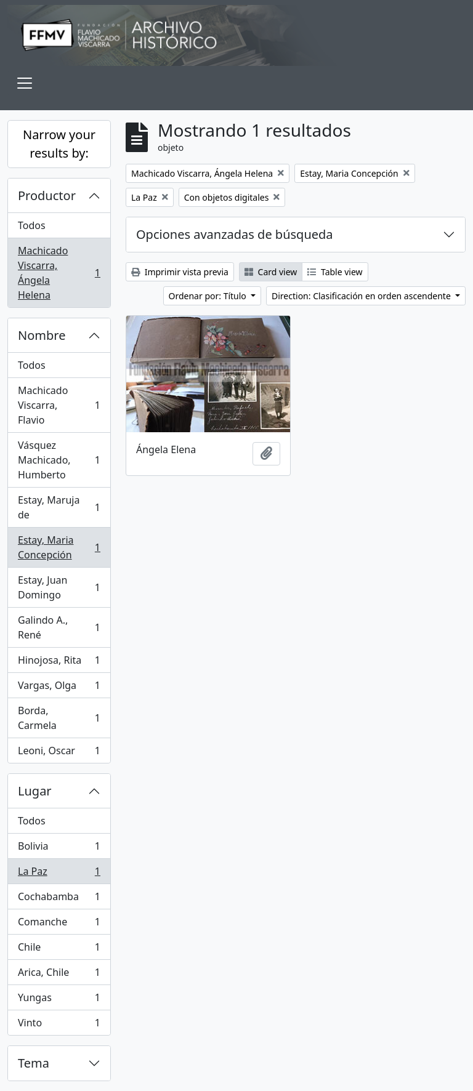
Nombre (41, 335)
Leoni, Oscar (58, 753)
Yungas (58, 1000)
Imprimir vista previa (179, 272)
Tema (33, 1063)
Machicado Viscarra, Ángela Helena (58, 273)
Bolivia (58, 849)
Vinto (58, 1025)
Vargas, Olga (58, 688)
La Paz (58, 874)
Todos (32, 225)
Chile (58, 950)
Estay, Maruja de (58, 507)
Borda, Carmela (58, 718)
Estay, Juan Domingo (58, 587)
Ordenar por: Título (209, 296)
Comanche (58, 924)
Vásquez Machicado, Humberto (58, 459)
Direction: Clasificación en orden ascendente (362, 296)
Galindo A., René (58, 627)
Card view (271, 272)
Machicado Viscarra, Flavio (58, 405)
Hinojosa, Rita (58, 663)
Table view (334, 272)
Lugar (35, 791)
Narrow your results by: (59, 143)
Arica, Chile (58, 975)
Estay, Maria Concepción (58, 547)
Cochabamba (58, 899)
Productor (47, 195)
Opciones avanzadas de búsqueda (234, 234)
